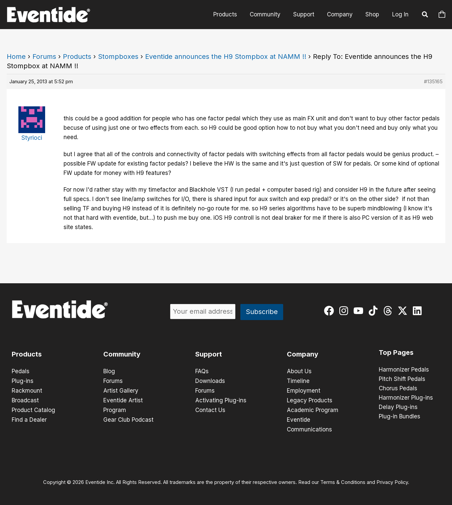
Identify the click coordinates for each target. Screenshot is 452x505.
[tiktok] (374, 311)
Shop (373, 14)
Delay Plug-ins (398, 407)
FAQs (202, 371)
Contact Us (210, 408)
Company (342, 14)
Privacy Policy (392, 480)
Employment (303, 390)
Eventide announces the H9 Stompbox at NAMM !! (225, 57)
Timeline (298, 380)
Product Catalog (33, 408)
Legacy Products (309, 399)
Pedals (20, 371)
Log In (400, 14)
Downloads (210, 380)
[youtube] (359, 311)
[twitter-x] (404, 311)
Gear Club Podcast (128, 418)
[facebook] (330, 311)
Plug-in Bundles (399, 416)
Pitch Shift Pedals (402, 379)
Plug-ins (22, 380)
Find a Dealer (29, 418)
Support (307, 14)
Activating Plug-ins (220, 399)
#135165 (433, 81)
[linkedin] (418, 311)
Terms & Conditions (342, 480)
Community (269, 14)
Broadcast (25, 399)
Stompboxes (118, 57)
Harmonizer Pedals (404, 370)
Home (16, 57)
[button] (425, 15)
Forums (44, 57)
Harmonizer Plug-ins (406, 398)
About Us (299, 371)
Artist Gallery (120, 390)
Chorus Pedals (398, 388)
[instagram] (345, 311)
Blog (109, 371)
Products (231, 14)
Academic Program (312, 408)
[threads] (389, 311)
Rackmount (27, 390)
